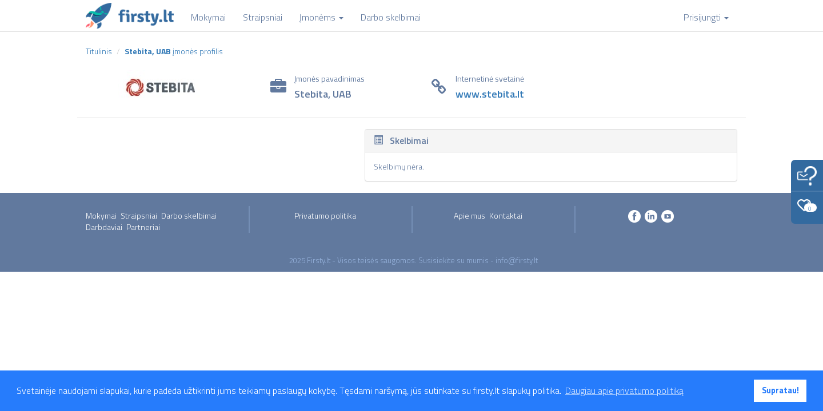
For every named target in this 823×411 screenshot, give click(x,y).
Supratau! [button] (780, 390)
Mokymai (101, 215)
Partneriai (143, 227)
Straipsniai (139, 215)
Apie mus (469, 215)
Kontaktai (505, 215)
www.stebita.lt (490, 94)
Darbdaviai (104, 227)
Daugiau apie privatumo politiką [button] (624, 390)
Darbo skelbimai (189, 215)
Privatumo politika (325, 215)
